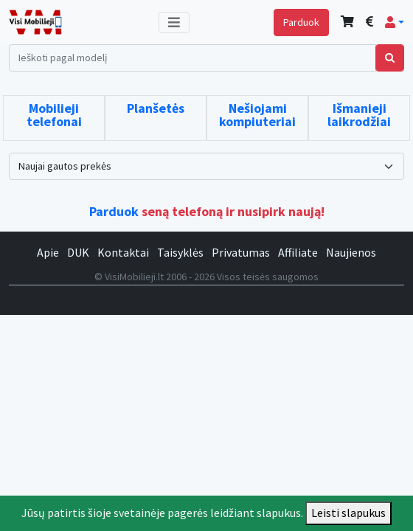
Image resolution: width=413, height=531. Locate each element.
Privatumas (241, 252)
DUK (78, 252)
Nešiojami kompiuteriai (257, 115)
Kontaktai (123, 252)
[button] (394, 22)
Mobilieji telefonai (54, 115)
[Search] (192, 58)
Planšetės (155, 108)
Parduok (301, 22)
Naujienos (351, 252)
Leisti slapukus (348, 512)
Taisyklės (180, 252)
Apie (48, 252)
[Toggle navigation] (174, 22)
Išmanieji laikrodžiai (359, 115)
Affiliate (298, 252)
